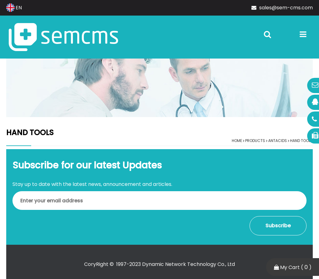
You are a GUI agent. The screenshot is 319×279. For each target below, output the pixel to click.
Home (237, 140)
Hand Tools (301, 140)
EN (14, 7)
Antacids (277, 140)
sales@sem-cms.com (282, 7)
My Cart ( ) (293, 267)
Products (255, 140)
